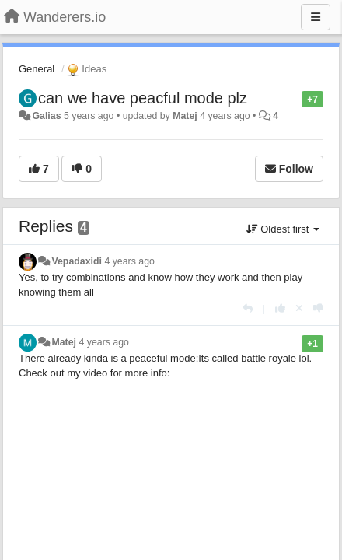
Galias (46, 115)
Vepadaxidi (76, 261)
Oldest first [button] (282, 229)
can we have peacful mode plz (142, 98)
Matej (185, 115)
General (36, 69)
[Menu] (315, 17)
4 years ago (129, 261)
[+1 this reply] (280, 308)
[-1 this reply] (318, 308)
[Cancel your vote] (299, 308)
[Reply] (248, 308)
